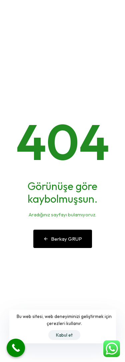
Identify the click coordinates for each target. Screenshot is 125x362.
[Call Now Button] (16, 348)
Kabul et (64, 335)
